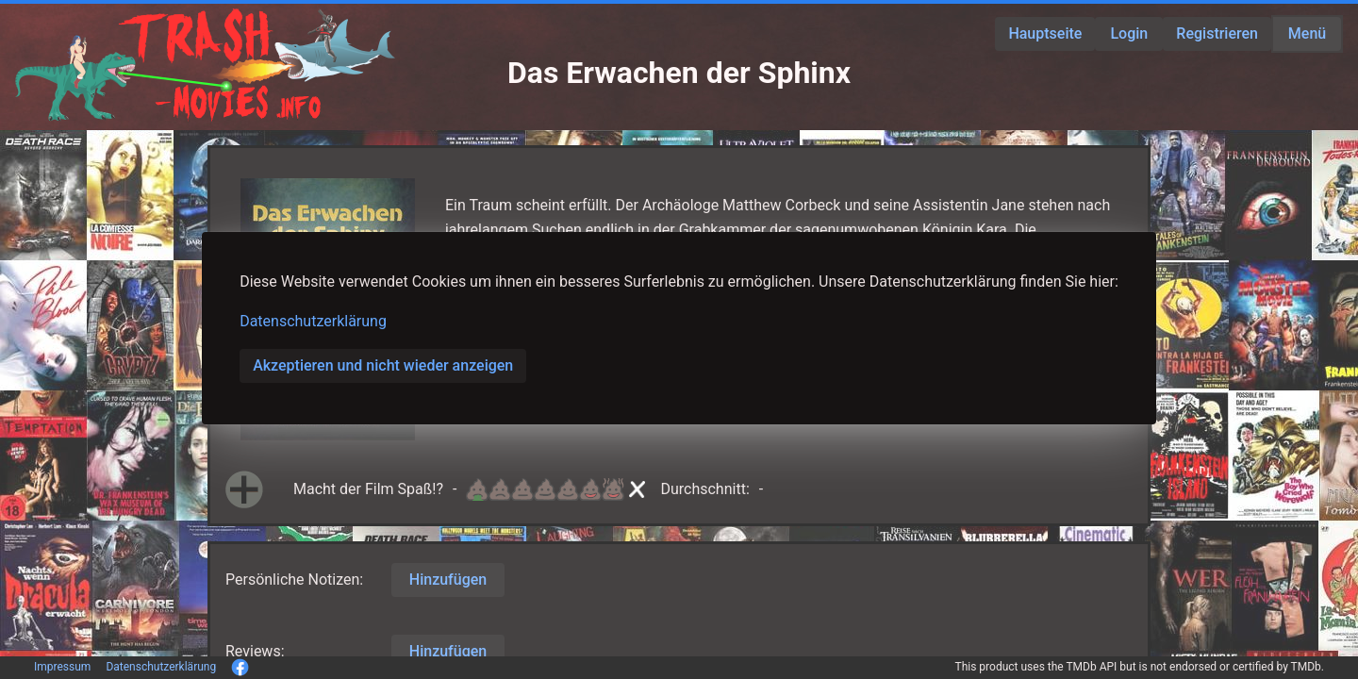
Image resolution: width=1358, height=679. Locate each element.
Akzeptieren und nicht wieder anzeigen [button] (383, 365)
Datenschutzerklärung (313, 321)
